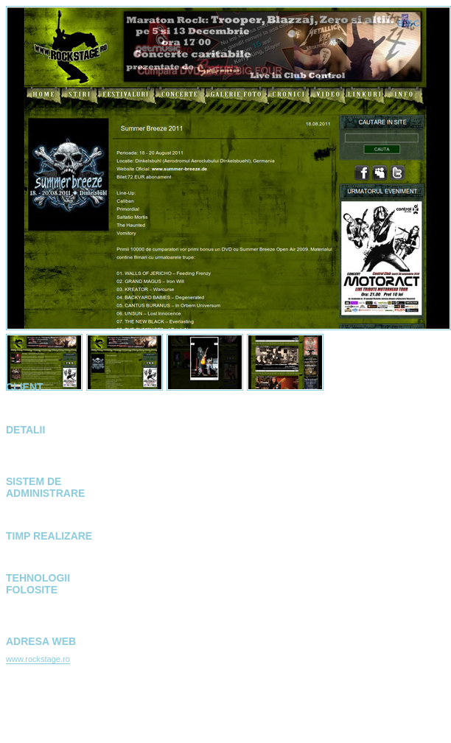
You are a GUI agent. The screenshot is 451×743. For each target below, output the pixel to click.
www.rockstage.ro (38, 659)
